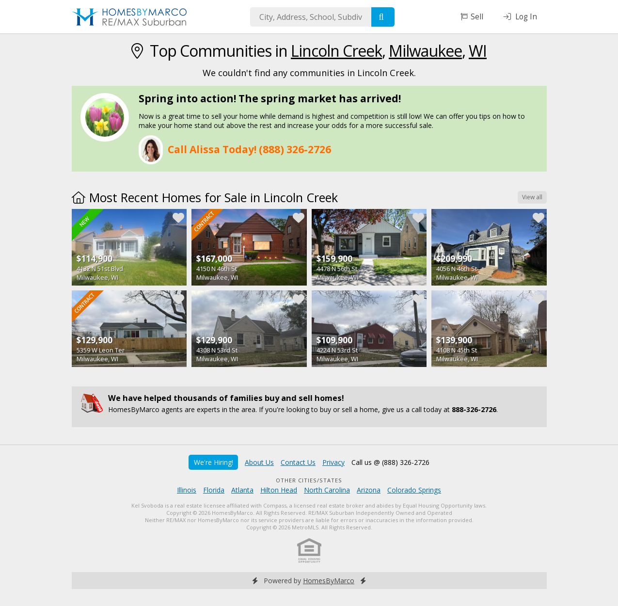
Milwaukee (425, 50)
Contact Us (298, 462)
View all (532, 197)
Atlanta (242, 489)
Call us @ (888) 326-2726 (390, 462)
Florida (213, 489)
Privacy (333, 462)
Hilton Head (278, 489)
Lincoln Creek (336, 50)
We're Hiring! (213, 462)
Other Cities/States (309, 480)
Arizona (368, 489)
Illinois (186, 489)
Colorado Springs (414, 489)
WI (478, 50)
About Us (259, 462)
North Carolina (327, 489)
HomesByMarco (328, 580)
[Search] (383, 17)
